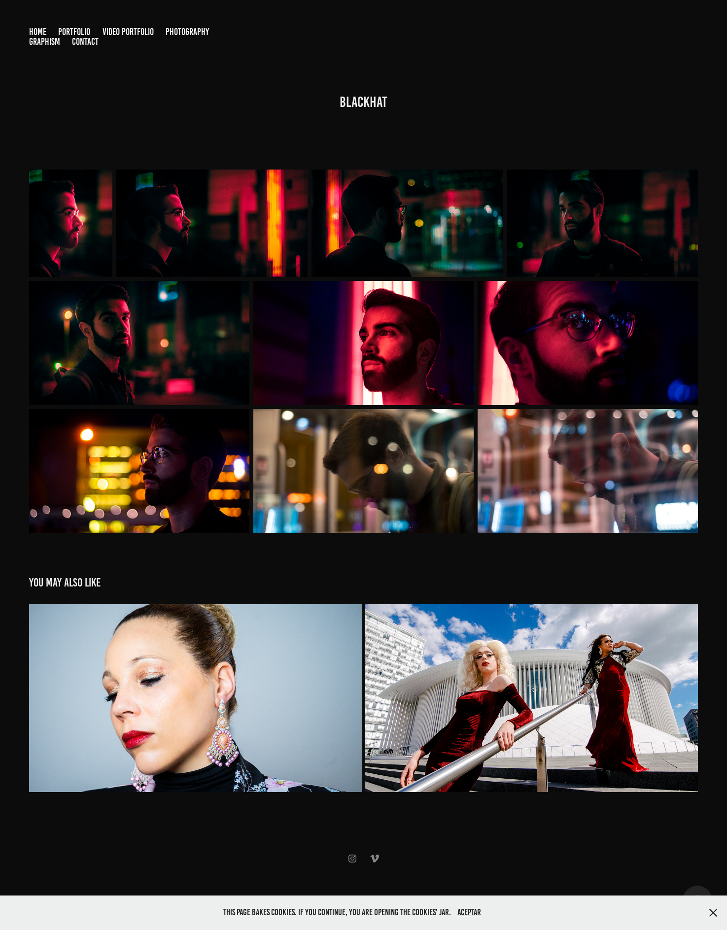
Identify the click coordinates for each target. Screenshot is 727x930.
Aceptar (469, 912)
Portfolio (74, 32)
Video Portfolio (128, 32)
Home (37, 32)
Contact (85, 41)
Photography (187, 32)
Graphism (44, 41)
